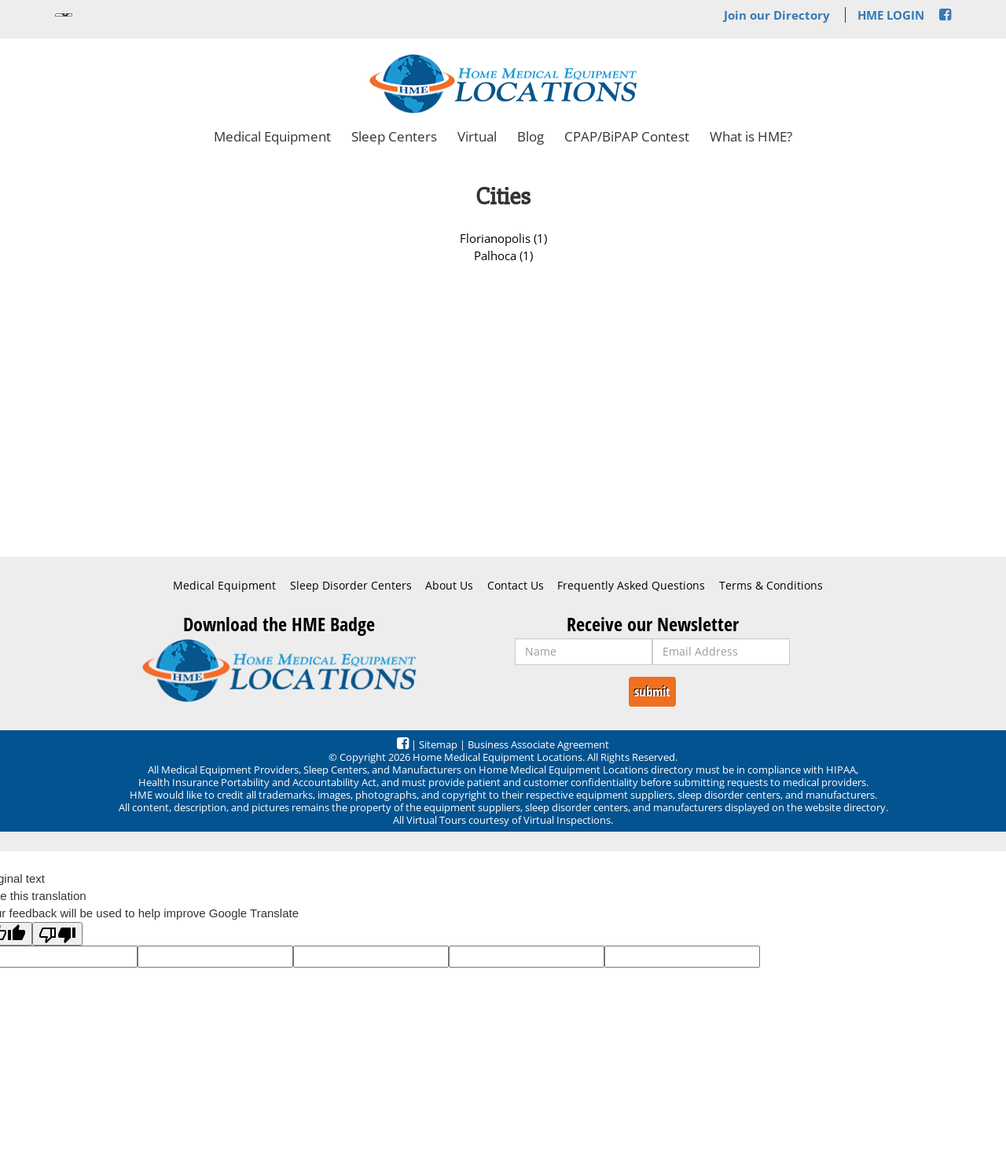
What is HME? (751, 136)
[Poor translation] (57, 934)
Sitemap (438, 744)
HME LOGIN (890, 15)
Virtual (477, 136)
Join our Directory (777, 15)
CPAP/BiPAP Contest (626, 136)
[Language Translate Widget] (63, 15)
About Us (449, 586)
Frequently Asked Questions (631, 586)
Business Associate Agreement (538, 744)
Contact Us (515, 586)
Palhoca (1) (503, 255)
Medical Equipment (272, 136)
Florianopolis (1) (503, 238)
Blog (530, 136)
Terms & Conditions (771, 586)
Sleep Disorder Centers (351, 586)
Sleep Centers (394, 136)
